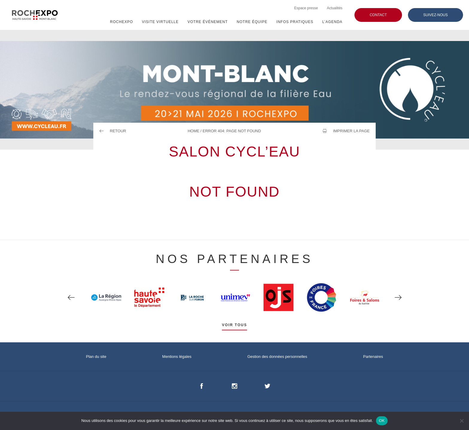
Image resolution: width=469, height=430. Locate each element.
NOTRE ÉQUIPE (252, 22)
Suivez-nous (435, 15)
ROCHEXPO (121, 22)
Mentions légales (176, 356)
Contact (378, 15)
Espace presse (306, 8)
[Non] (462, 421)
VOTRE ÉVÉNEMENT (208, 22)
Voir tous (234, 325)
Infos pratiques (294, 22)
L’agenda (332, 22)
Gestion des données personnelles (277, 356)
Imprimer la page (351, 131)
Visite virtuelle (160, 22)
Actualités (334, 8)
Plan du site (96, 356)
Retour (112, 131)
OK (382, 420)
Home (193, 131)
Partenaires (373, 356)
